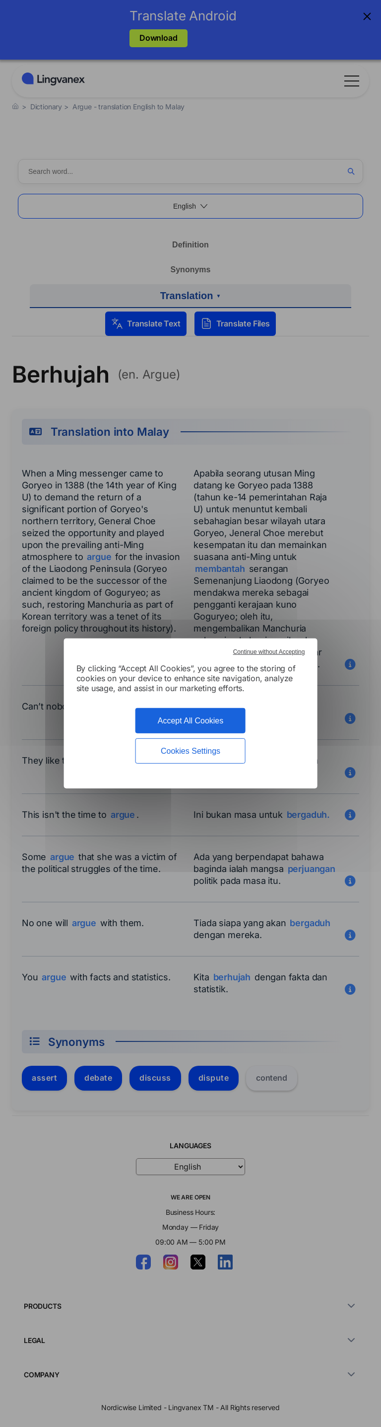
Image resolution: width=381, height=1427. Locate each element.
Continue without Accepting (269, 651)
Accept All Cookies (191, 720)
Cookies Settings (190, 751)
